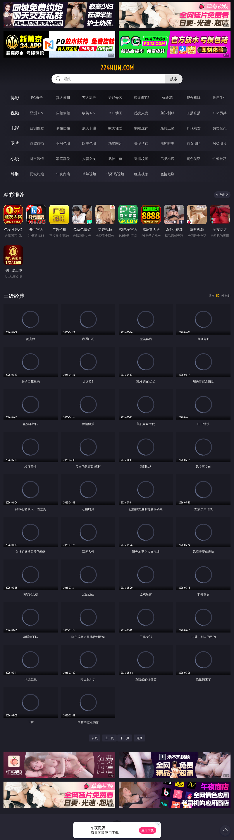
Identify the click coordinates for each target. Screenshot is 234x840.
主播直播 (194, 113)
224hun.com (117, 67)
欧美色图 (89, 143)
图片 (14, 143)
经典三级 (167, 128)
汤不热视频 (115, 174)
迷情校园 (141, 158)
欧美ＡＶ (89, 113)
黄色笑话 (194, 158)
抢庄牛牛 (220, 97)
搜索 (173, 79)
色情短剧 (167, 174)
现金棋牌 (194, 97)
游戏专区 (115, 97)
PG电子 (37, 97)
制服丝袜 (141, 128)
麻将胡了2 (141, 97)
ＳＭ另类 (220, 113)
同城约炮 (37, 174)
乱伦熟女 (194, 128)
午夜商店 (63, 174)
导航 (14, 174)
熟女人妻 (141, 113)
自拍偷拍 (63, 113)
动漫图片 (115, 143)
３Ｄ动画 (115, 113)
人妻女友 (89, 158)
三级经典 (13, 295)
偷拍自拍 (63, 128)
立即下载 (147, 830)
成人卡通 (89, 128)
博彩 (14, 97)
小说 (14, 159)
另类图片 (220, 143)
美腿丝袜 (141, 143)
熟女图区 (194, 143)
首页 (95, 738)
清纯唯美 (167, 143)
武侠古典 (115, 158)
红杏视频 (141, 174)
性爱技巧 (220, 158)
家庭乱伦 (63, 158)
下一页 (124, 738)
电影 (14, 128)
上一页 (109, 738)
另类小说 (167, 158)
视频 (14, 113)
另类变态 (220, 128)
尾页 (139, 738)
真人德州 (63, 97)
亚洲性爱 (37, 128)
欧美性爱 (115, 128)
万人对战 (89, 97)
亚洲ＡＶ (37, 113)
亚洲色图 (63, 143)
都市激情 (37, 158)
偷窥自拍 (37, 143)
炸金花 (167, 97)
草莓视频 (89, 174)
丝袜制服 (167, 113)
